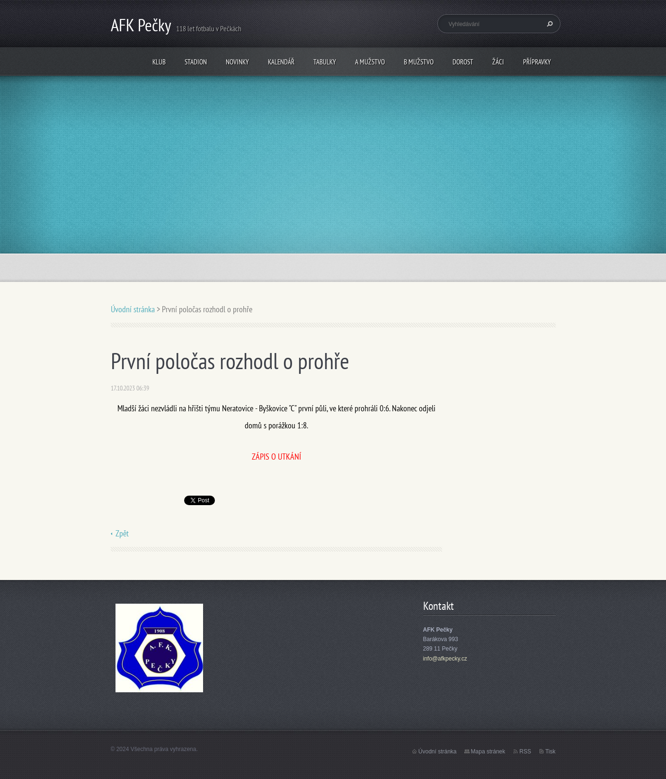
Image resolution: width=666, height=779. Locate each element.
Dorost (463, 61)
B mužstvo (419, 61)
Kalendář (281, 61)
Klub (159, 61)
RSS (525, 751)
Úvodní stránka (133, 309)
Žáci (498, 61)
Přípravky (537, 61)
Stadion (196, 61)
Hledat (549, 24)
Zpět (122, 533)
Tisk (550, 751)
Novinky (237, 61)
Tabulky (324, 61)
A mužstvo (370, 61)
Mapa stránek (488, 751)
